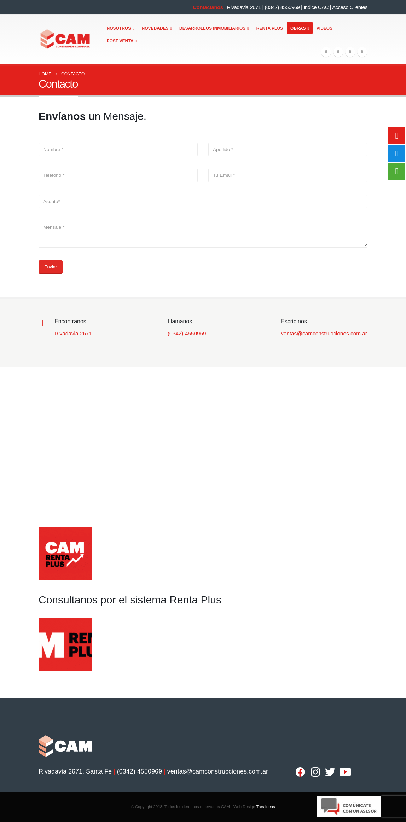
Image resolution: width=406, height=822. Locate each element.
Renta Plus (269, 28)
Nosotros (119, 28)
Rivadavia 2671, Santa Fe (75, 771)
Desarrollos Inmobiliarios (212, 28)
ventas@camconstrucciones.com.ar (324, 333)
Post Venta (120, 41)
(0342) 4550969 (282, 7)
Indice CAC (316, 7)
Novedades (155, 28)
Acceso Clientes (349, 7)
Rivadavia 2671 (244, 7)
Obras (298, 28)
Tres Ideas (265, 807)
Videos (324, 28)
